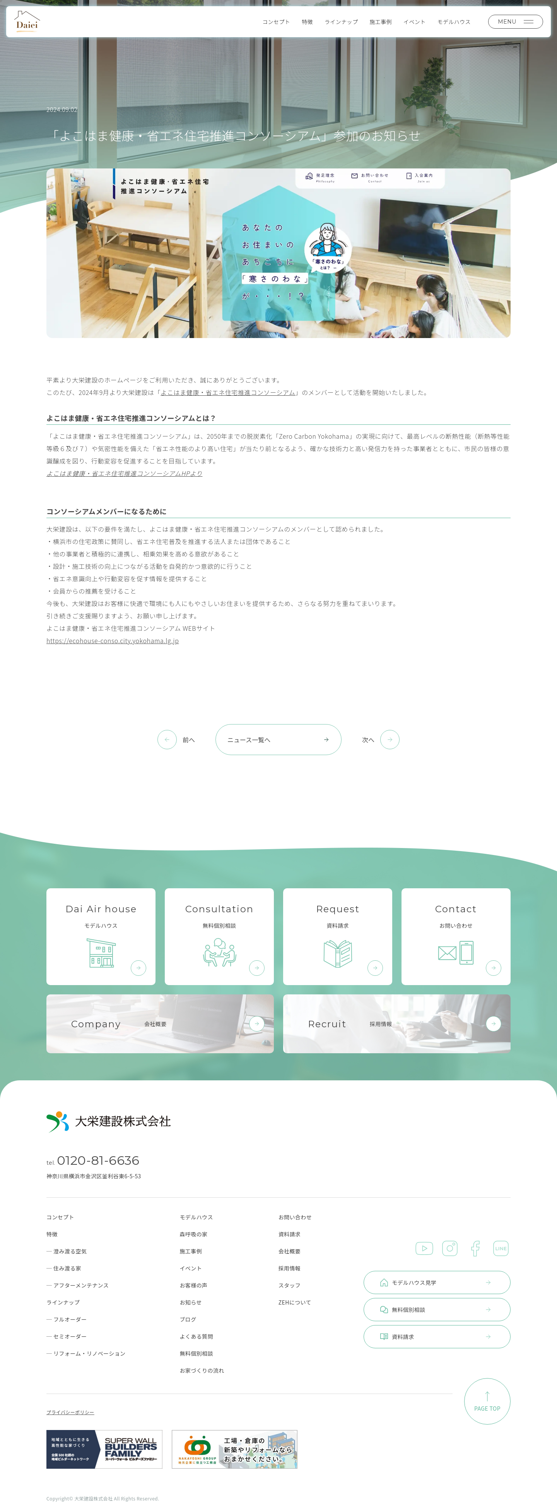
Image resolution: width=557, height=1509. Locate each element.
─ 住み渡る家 (63, 1268)
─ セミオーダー (66, 1336)
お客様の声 (193, 1285)
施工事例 (380, 22)
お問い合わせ (295, 1217)
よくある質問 (196, 1336)
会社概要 (289, 1251)
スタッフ (289, 1285)
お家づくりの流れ (201, 1370)
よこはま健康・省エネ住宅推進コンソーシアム (228, 392)
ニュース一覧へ (278, 739)
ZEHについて (294, 1302)
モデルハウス (454, 22)
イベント (414, 22)
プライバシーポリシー (70, 1412)
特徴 (307, 22)
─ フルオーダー (66, 1319)
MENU (515, 21)
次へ (368, 739)
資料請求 (289, 1234)
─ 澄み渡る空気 (66, 1251)
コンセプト (276, 22)
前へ (189, 739)
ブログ (187, 1319)
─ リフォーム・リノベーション (85, 1353)
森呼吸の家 (193, 1234)
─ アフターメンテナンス (77, 1285)
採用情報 (289, 1268)
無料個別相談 (196, 1353)
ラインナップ (341, 22)
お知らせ (190, 1302)
